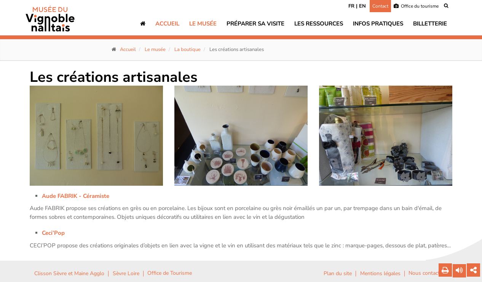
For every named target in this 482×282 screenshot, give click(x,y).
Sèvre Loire (126, 274)
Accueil (167, 23)
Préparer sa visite (255, 23)
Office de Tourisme (169, 273)
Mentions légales (380, 274)
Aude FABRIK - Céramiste (76, 196)
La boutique (187, 49)
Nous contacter (426, 273)
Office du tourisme (416, 6)
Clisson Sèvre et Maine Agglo (69, 274)
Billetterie (430, 23)
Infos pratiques (378, 23)
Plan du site (338, 274)
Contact (380, 6)
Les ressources (318, 23)
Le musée (203, 23)
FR (351, 6)
